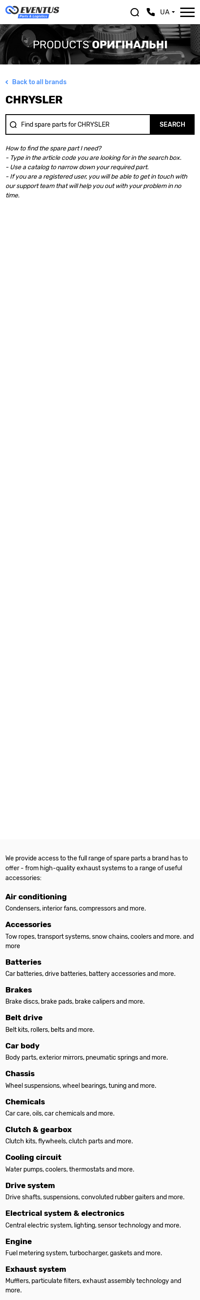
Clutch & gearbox (38, 1129)
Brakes (18, 990)
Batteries (23, 962)
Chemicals (25, 1102)
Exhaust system (35, 1269)
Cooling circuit (33, 1157)
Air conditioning (36, 897)
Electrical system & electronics (64, 1213)
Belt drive (24, 1017)
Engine (18, 1241)
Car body (22, 1046)
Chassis (20, 1073)
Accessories (28, 924)
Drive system (30, 1185)
